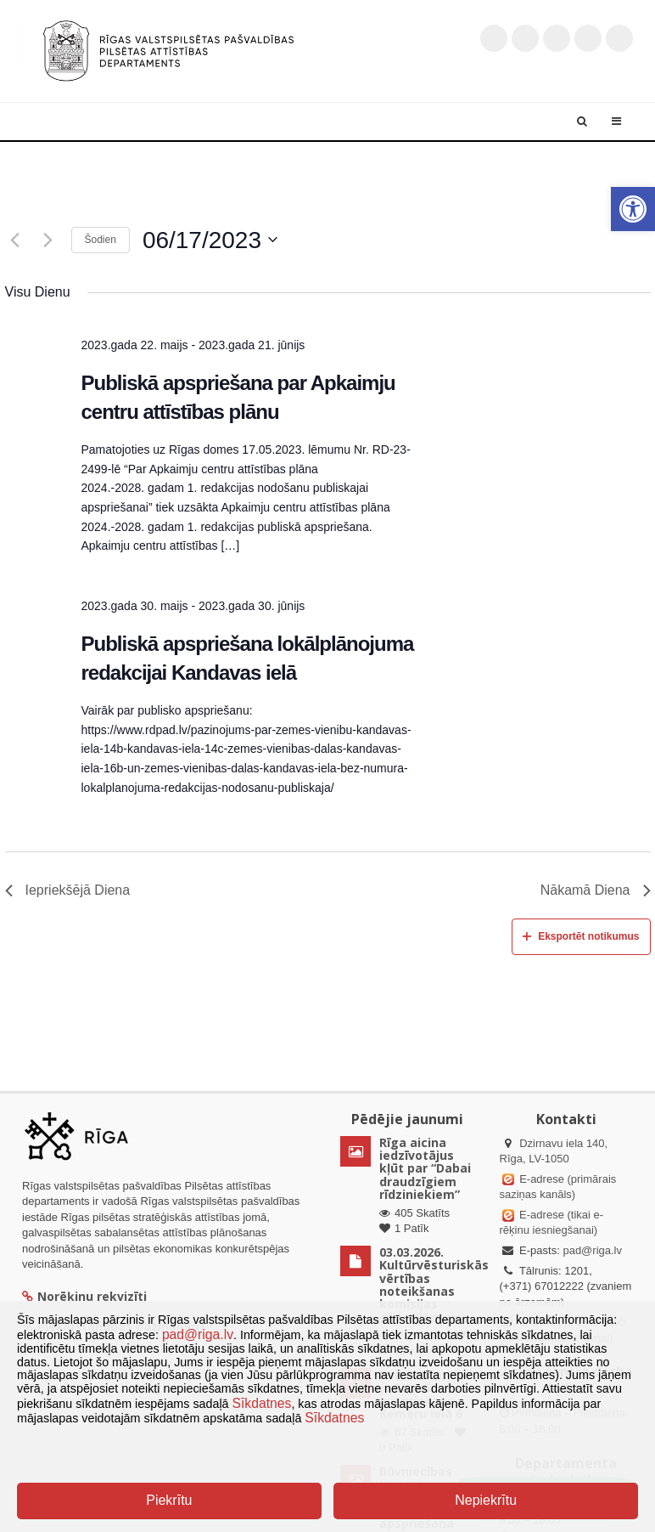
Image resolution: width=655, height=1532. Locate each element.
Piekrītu (169, 1500)
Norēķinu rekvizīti (84, 1296)
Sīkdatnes (262, 1403)
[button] (633, 209)
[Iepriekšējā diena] (15, 239)
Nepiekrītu (486, 1500)
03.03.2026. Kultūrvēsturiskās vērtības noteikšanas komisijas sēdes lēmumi (434, 1285)
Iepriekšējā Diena (68, 890)
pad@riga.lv (592, 1250)
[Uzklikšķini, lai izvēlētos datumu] (210, 240)
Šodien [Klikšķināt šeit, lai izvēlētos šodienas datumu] (100, 240)
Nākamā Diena (595, 890)
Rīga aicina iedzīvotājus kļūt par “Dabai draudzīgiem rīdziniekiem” (425, 1168)
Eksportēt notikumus (581, 936)
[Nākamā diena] (48, 239)
